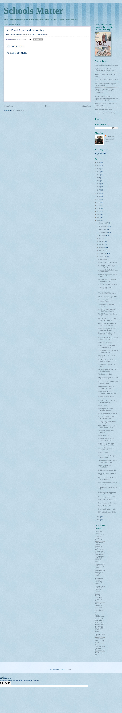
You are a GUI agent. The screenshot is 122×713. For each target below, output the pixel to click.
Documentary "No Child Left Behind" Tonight (106, 300)
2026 (98, 162)
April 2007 (102, 247)
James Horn (110, 136)
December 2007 (103, 223)
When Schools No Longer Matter (107, 297)
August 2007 (102, 235)
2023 (98, 172)
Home (47, 106)
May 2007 (102, 244)
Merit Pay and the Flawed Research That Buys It (105, 409)
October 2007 (103, 229)
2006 (98, 517)
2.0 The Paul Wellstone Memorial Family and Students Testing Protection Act (100, 536)
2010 (98, 211)
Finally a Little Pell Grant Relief (107, 262)
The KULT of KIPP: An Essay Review (99, 640)
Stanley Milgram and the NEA (107, 497)
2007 (98, 220)
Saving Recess (102, 405)
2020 (98, 181)
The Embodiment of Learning (100, 635)
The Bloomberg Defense (105, 374)
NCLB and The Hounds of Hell (107, 470)
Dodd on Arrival (103, 453)
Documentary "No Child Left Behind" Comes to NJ (106, 334)
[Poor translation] (7, 683)
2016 (98, 193)
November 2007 (103, 226)
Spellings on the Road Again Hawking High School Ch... (107, 266)
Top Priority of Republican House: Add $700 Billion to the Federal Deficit (106, 69)
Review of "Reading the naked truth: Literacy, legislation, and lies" (99, 608)
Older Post (86, 106)
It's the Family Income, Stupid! (107, 509)
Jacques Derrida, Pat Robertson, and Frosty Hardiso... (107, 422)
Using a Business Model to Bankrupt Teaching (106, 387)
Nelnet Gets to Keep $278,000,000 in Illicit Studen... (108, 382)
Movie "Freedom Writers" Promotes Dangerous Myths (107, 392)
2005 (98, 520)
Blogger (69, 669)
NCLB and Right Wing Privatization (104, 466)
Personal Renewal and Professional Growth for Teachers (100, 589)
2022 (98, 175)
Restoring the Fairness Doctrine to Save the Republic (108, 370)
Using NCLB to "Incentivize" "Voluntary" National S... (106, 444)
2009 (98, 214)
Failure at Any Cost (103, 435)
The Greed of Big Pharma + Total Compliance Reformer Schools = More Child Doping (106, 90)
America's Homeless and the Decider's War (106, 449)
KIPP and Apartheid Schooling (107, 500)
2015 (98, 196)
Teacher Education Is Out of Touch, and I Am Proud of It (99, 617)
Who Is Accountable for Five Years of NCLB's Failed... (108, 478)
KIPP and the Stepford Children (107, 512)
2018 (98, 187)
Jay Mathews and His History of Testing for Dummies (100, 573)
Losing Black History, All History (107, 413)
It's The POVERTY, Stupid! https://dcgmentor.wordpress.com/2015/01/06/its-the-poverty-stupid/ (106, 98)
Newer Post (8, 106)
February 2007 (103, 253)
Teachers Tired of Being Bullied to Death (106, 80)
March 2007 (102, 250)
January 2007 (103, 256)
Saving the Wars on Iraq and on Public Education (107, 474)
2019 (98, 184)
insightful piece (27, 34)
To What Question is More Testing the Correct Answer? (100, 647)
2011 (98, 208)
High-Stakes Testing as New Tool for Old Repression (107, 417)
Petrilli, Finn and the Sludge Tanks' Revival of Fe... (108, 456)
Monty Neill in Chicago (105, 342)
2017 (98, 190)
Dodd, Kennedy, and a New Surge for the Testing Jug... (108, 401)
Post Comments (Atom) (18, 110)
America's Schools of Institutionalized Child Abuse (107, 293)
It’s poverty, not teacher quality (103, 109)
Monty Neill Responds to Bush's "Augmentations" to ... (107, 346)
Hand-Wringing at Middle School (107, 503)
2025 (98, 165)
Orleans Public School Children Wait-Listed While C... (107, 324)
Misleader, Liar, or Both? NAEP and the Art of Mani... (107, 329)
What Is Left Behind (98, 653)
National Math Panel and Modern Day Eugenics (99, 581)
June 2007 (102, 241)
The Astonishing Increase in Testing (105, 113)
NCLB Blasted (102, 259)
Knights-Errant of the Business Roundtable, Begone (107, 280)
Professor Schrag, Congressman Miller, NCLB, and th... (107, 493)
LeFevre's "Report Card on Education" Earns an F (105, 439)
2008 (98, 217)
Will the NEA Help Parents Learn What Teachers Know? (107, 427)
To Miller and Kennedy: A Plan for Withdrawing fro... (108, 351)
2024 (98, 169)
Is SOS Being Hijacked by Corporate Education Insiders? (105, 84)
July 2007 (102, 238)
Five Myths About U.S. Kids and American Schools (107, 360)
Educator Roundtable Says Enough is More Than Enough (108, 338)
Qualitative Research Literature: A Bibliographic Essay (99, 597)
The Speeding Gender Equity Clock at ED (106, 305)
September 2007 (103, 232)
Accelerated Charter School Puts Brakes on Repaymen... (107, 461)
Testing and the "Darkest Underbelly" (105, 288)
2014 (98, 199)
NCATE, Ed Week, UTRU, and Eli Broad (106, 65)
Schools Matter (33, 11)
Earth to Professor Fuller (105, 506)
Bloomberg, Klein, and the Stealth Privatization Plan (108, 378)
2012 (98, 205)
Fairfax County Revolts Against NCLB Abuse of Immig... (107, 310)
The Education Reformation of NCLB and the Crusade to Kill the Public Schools (99, 627)
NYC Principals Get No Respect (107, 284)
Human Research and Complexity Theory (100, 566)
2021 (98, 178)
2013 (98, 202)
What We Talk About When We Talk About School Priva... (107, 319)
